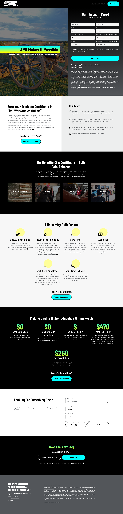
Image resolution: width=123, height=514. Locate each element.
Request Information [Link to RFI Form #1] (30, 141)
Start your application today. (93, 65)
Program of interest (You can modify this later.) (107, 34)
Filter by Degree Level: (71, 406)
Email (72, 27)
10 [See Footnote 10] (83, 463)
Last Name (98, 21)
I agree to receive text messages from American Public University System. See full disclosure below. (95, 50)
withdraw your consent (81, 87)
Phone (97, 27)
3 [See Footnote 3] (48, 125)
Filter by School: (69, 413)
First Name (74, 21)
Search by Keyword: (70, 398)
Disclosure (57, 502)
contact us (74, 88)
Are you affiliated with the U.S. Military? (106, 41)
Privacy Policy (47, 502)
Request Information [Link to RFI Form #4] (49, 457)
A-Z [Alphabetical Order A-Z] (70, 425)
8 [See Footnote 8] (56, 340)
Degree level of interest (77, 34)
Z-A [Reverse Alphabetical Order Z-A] (81, 425)
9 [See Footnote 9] (69, 365)
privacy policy (106, 87)
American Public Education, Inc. (79, 490)
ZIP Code (73, 41)
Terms (52, 502)
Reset (98, 425)
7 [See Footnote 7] (80, 252)
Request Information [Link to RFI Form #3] (61, 379)
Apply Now (113, 4)
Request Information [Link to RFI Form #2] (61, 297)
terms (111, 87)
